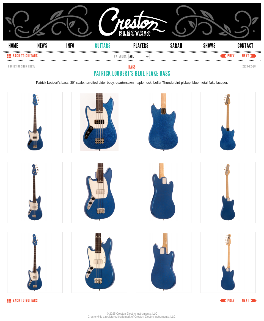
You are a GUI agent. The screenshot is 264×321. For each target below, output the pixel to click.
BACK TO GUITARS (25, 56)
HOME (13, 45)
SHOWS (209, 45)
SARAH (176, 45)
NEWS (42, 45)
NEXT (245, 56)
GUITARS (103, 45)
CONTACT (246, 45)
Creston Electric (132, 22)
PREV (231, 56)
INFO (70, 45)
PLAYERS (140, 45)
